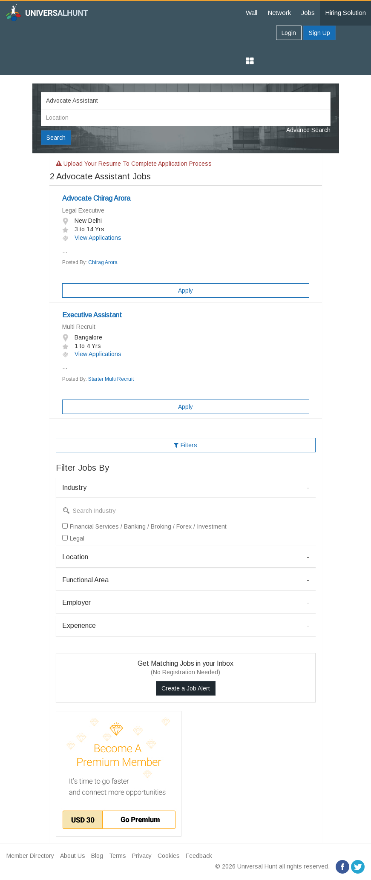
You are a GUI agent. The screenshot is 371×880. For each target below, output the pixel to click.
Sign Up (319, 32)
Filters (185, 445)
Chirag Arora (103, 262)
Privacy (142, 855)
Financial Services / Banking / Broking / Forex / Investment (144, 526)
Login (289, 32)
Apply (185, 290)
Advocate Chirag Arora (96, 198)
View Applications (91, 237)
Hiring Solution (345, 12)
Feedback (199, 855)
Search (56, 137)
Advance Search (308, 130)
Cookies (169, 855)
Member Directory (30, 855)
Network (279, 12)
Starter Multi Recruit (111, 379)
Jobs (308, 12)
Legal (73, 538)
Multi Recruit (78, 326)
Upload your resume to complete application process (134, 163)
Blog (97, 855)
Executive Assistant (92, 315)
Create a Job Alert (185, 688)
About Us (72, 855)
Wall (251, 12)
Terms (117, 855)
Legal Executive (83, 210)
